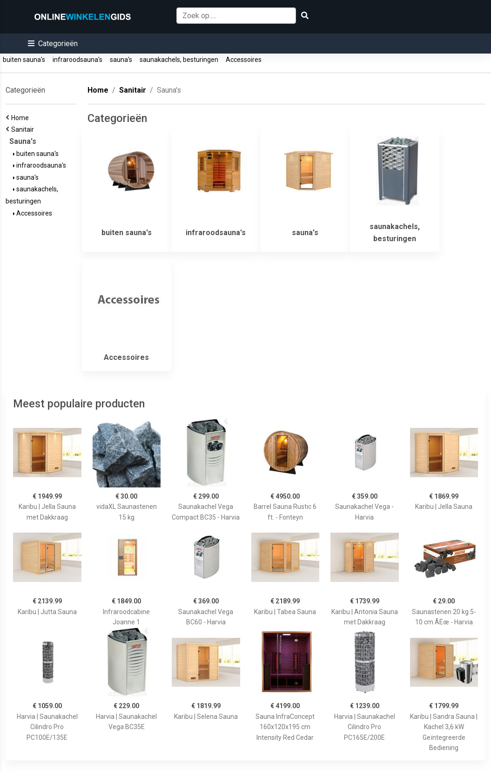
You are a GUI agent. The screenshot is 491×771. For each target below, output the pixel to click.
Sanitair (24, 129)
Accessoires (243, 59)
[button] (53, 43)
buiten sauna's (24, 59)
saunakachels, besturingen (179, 59)
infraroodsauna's (77, 59)
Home (21, 118)
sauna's (121, 59)
